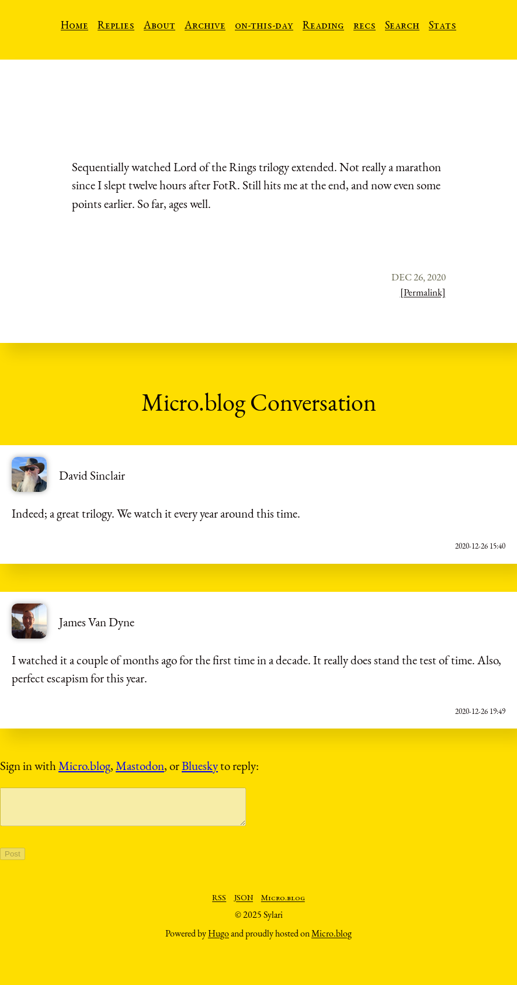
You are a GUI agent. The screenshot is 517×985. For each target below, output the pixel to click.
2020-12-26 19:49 (480, 711)
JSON (243, 905)
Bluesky (200, 766)
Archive (205, 26)
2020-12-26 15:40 (480, 546)
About (159, 26)
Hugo (218, 940)
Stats (442, 26)
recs (364, 26)
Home (74, 26)
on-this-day (264, 26)
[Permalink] (423, 292)
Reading (323, 26)
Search (402, 26)
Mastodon (140, 766)
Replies (116, 26)
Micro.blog (84, 766)
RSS (219, 905)
